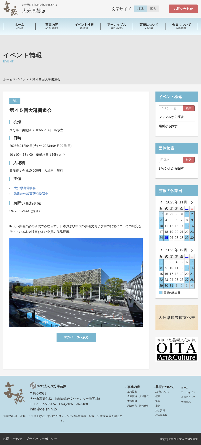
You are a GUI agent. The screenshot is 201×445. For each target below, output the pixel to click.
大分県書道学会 (25, 188)
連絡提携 (132, 391)
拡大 (153, 8)
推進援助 (132, 401)
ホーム (184, 387)
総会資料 (160, 410)
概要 (157, 396)
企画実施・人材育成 (138, 396)
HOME (19, 26)
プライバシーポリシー (41, 438)
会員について (188, 397)
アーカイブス (188, 392)
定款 (157, 405)
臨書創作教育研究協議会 (31, 193)
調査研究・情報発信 (138, 405)
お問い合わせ (183, 8)
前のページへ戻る (76, 337)
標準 (140, 8)
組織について (162, 391)
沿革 (157, 401)
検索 (189, 108)
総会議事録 (161, 415)
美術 (15, 100)
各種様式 (186, 401)
